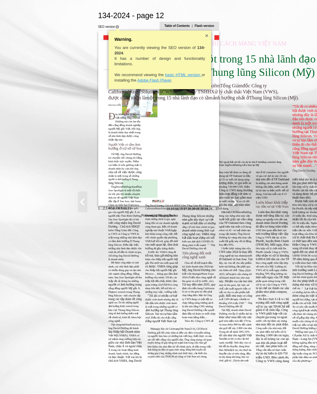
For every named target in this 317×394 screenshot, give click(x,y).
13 (227, 381)
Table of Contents (236, 25)
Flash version (263, 25)
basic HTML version (124, 75)
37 (276, 381)
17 (244, 381)
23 (265, 381)
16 (240, 381)
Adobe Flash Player (95, 80)
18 (249, 381)
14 (232, 381)
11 (69, 380)
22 (261, 381)
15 (236, 381)
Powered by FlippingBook (158, 387)
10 (65, 380)
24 (270, 381)
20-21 (255, 381)
